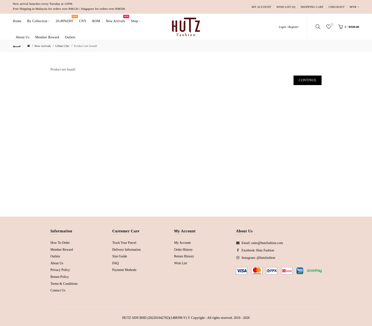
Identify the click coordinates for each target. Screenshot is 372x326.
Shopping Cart (311, 7)
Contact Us (57, 290)
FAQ (115, 263)
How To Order (60, 242)
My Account (261, 7)
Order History (183, 249)
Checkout (337, 7)
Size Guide (119, 256)
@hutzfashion (266, 258)
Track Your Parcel (124, 242)
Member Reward (61, 249)
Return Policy (59, 277)
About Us (56, 263)
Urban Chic (62, 46)
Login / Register (289, 27)
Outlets (55, 256)
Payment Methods (124, 270)
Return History (184, 256)
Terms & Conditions (64, 283)
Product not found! (85, 46)
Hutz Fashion (265, 250)
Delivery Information (126, 249)
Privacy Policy (60, 270)
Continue (307, 80)
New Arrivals (42, 46)
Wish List (180, 263)
